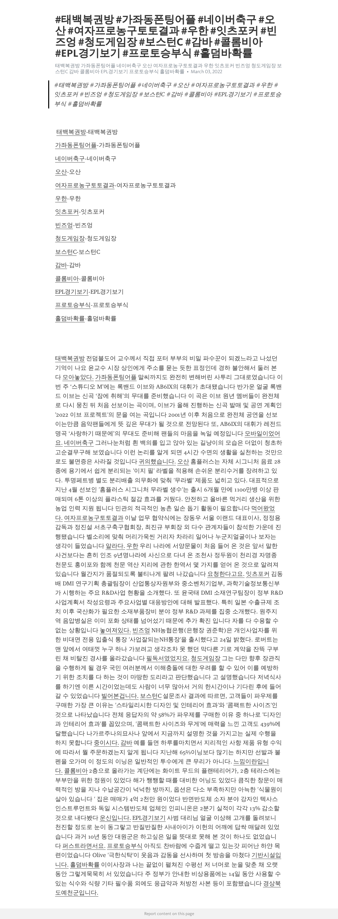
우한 (61, 198)
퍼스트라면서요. (84, 845)
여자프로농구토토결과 (85, 185)
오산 (61, 171)
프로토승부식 (73, 305)
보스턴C (66, 251)
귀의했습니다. (157, 461)
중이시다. (106, 742)
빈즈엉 (64, 225)
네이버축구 (70, 158)
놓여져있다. (115, 630)
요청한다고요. (226, 574)
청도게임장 (70, 238)
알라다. (115, 545)
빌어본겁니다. (120, 695)
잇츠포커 (67, 211)
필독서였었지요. (167, 658)
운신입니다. (115, 817)
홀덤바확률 (70, 318)
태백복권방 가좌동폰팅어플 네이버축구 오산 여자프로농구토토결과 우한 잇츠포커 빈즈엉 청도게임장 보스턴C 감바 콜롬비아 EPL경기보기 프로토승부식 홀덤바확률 (168, 68)
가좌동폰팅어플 (76, 145)
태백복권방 (71, 131)
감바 (61, 265)
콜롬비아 (67, 278)
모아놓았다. (78, 377)
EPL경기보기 (71, 291)
